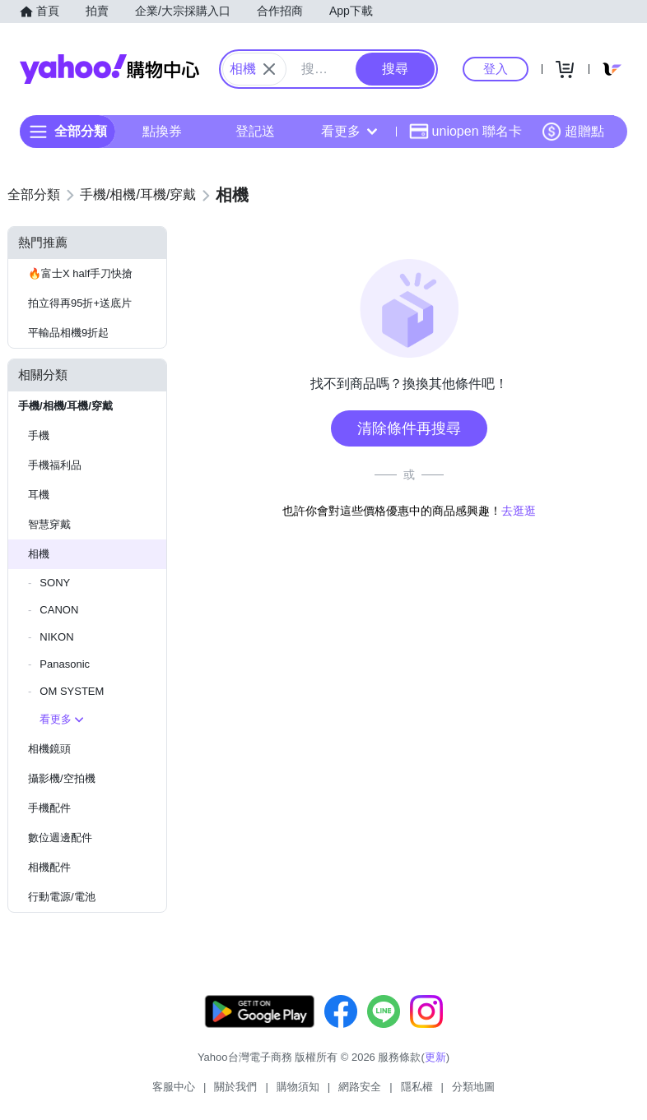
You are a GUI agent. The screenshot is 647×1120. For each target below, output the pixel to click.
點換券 (162, 131)
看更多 (349, 131)
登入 (495, 69)
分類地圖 (473, 1087)
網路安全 (359, 1087)
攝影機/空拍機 (61, 778)
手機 (38, 435)
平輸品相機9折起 (68, 332)
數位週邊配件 (60, 837)
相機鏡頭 (49, 749)
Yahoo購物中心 (109, 69)
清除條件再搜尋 (409, 428)
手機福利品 (54, 465)
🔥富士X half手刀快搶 (80, 273)
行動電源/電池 (61, 897)
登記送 (255, 131)
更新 (435, 1057)
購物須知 (298, 1087)
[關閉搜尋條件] (269, 69)
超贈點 (573, 131)
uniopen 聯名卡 (465, 131)
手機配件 (49, 808)
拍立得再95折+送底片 (80, 303)
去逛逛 (518, 510)
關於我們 (235, 1087)
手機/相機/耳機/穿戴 (65, 406)
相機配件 (49, 867)
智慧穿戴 (49, 524)
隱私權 (417, 1087)
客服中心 (173, 1087)
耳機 (38, 494)
